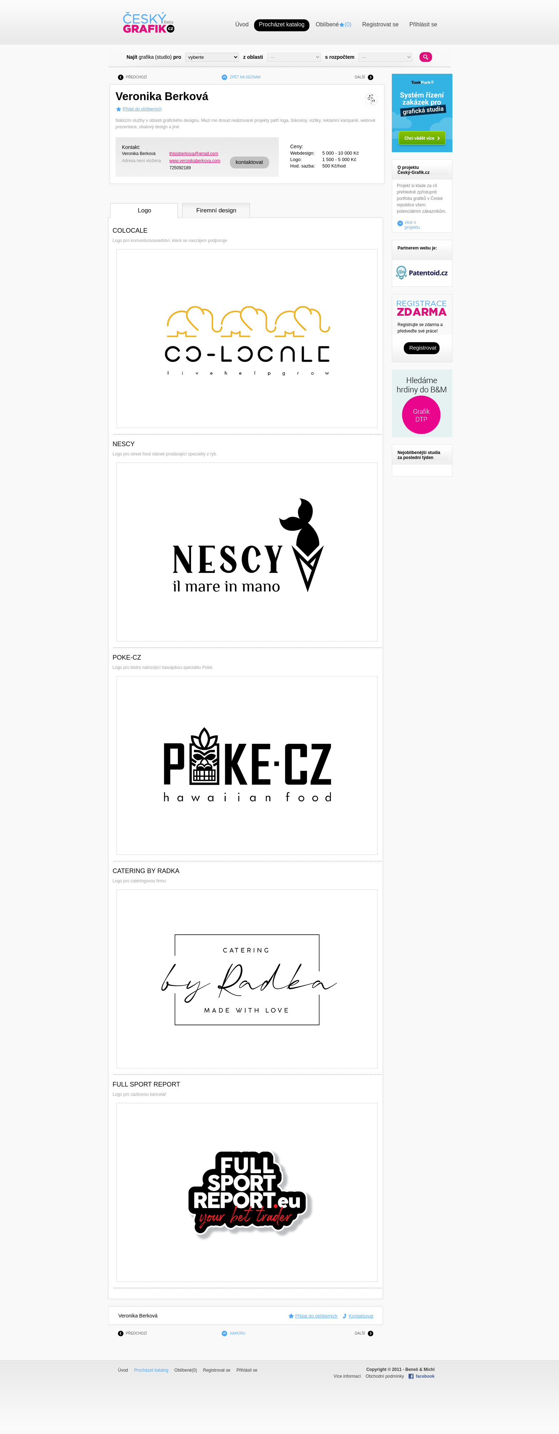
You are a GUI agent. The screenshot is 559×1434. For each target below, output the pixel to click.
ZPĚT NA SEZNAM (245, 77)
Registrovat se (216, 1370)
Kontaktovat (361, 1316)
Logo (144, 210)
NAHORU (237, 1333)
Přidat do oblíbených (142, 109)
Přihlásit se (246, 1370)
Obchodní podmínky (385, 1376)
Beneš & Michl (420, 1369)
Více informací (347, 1376)
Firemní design (216, 210)
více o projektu (412, 223)
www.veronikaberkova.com (194, 160)
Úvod (123, 1370)
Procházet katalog (151, 1370)
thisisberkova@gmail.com (193, 153)
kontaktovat (249, 162)
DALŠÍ (360, 77)
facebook (425, 1376)
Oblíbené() (185, 1370)
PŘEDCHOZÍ (136, 77)
